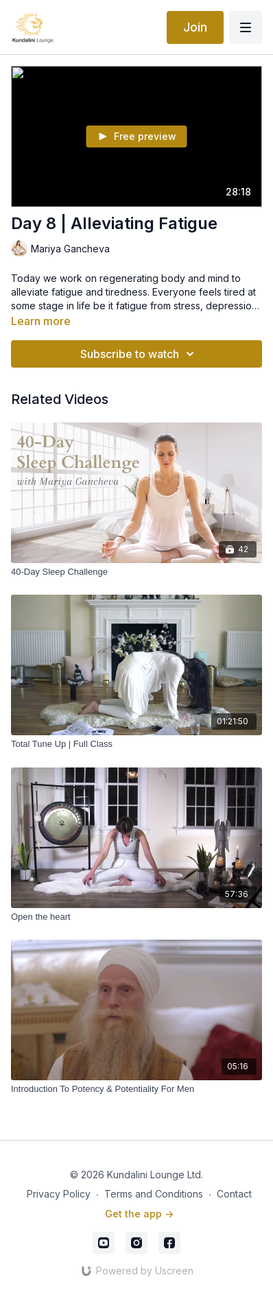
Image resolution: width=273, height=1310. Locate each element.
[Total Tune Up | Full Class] (136, 744)
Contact (234, 1194)
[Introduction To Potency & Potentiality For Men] (136, 1089)
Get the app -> (139, 1213)
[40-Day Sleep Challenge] (136, 572)
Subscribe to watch (139, 354)
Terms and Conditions (153, 1194)
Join (195, 27)
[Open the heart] (136, 917)
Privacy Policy (59, 1194)
